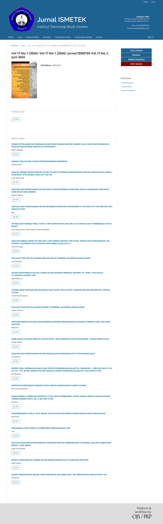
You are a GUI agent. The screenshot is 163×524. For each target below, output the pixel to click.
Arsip (20, 37)
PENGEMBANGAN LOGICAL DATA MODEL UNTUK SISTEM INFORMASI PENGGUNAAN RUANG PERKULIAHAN (58, 413)
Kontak (99, 37)
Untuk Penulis (126, 86)
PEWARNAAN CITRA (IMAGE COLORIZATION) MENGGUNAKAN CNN (40, 428)
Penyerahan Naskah (83, 37)
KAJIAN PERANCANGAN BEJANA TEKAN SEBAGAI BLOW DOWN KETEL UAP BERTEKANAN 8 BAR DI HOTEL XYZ (59, 474)
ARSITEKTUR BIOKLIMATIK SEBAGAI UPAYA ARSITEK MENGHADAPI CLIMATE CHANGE (48, 385)
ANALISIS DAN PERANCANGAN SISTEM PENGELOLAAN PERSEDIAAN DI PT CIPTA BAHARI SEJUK (53, 353)
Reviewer (47, 37)
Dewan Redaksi (32, 37)
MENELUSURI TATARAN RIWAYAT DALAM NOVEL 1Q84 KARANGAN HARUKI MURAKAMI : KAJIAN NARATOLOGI (60, 339)
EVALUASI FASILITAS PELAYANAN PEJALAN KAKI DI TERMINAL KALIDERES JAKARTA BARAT (51, 258)
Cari (151, 37)
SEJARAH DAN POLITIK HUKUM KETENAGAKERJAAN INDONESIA (39, 161)
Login (153, 2)
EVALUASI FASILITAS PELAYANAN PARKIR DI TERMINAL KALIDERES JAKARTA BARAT (48, 307)
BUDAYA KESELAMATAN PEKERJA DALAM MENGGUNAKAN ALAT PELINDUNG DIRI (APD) (49, 460)
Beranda (14, 45)
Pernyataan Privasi (63, 37)
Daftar (145, 2)
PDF (16, 119)
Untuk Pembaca (127, 83)
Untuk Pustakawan (128, 90)
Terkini (10, 37)
